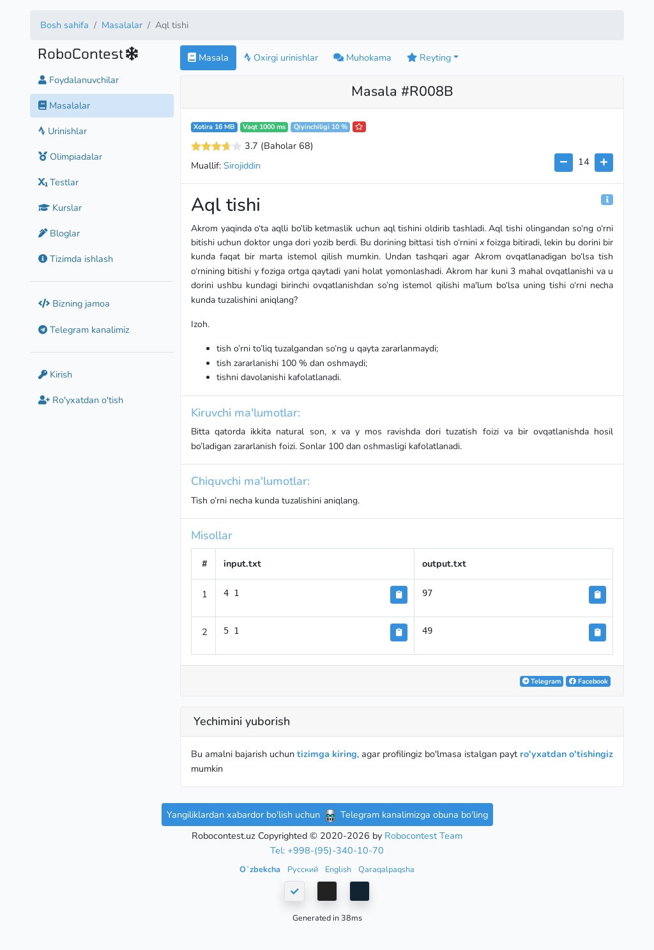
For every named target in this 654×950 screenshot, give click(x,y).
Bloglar (59, 233)
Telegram (541, 681)
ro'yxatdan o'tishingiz (566, 753)
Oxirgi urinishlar (281, 57)
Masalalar (122, 25)
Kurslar (60, 207)
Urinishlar (62, 131)
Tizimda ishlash (75, 258)
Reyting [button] (429, 57)
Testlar (58, 182)
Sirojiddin (242, 165)
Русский (303, 869)
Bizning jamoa (74, 303)
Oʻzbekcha (261, 869)
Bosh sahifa (64, 25)
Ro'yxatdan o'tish (80, 400)
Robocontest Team (423, 835)
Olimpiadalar (70, 156)
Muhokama (362, 57)
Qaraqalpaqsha (386, 869)
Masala (208, 57)
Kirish (55, 374)
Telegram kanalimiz (84, 329)
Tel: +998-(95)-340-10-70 (327, 850)
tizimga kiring (327, 753)
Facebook (588, 681)
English (339, 869)
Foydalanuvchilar (78, 79)
